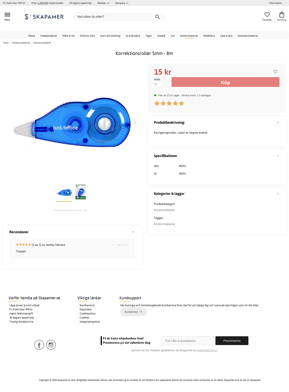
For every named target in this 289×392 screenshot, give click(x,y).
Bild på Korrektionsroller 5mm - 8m (70, 210)
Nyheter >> (103, 2)
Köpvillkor (86, 309)
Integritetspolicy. (207, 350)
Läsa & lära (226, 35)
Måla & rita (68, 35)
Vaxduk (161, 35)
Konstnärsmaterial (248, 35)
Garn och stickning (110, 35)
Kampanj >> (121, 2)
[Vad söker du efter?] (119, 17)
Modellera (209, 35)
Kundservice (87, 305)
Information (275, 2)
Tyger (149, 35)
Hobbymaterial (48, 35)
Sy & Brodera (133, 35)
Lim (173, 35)
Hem (6, 42)
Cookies (84, 317)
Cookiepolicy (88, 313)
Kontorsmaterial (189, 35)
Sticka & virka (87, 35)
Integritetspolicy (90, 321)
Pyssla (31, 35)
